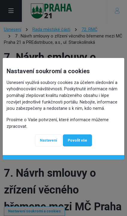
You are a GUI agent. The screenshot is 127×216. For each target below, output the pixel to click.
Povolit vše (77, 137)
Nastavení (48, 137)
